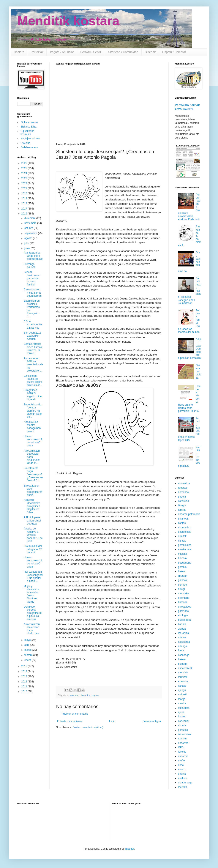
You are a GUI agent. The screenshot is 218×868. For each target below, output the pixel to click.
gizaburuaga (185, 782)
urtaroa (182, 637)
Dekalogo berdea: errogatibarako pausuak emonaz (33, 613)
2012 (24, 681)
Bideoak (150, 52)
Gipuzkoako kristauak (27, 132)
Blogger (129, 848)
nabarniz (183, 756)
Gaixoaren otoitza (198, 371)
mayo (28, 639)
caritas (182, 523)
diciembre (30, 218)
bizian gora (184, 619)
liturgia (182, 505)
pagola (95, 695)
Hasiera (19, 52)
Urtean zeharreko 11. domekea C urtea (33, 562)
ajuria (181, 712)
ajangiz (182, 690)
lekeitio (182, 751)
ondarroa (183, 743)
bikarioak (183, 518)
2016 (24, 213)
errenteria (183, 597)
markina (182, 738)
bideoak (182, 558)
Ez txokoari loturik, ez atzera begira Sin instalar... (33, 380)
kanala (182, 685)
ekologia (183, 615)
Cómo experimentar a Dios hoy (33, 324)
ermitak (182, 536)
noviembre (30, 223)
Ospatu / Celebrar (174, 52)
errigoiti (182, 694)
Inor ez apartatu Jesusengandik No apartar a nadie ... (33, 576)
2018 (24, 203)
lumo (181, 765)
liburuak (182, 575)
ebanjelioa (85, 695)
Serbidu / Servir (90, 52)
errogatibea (184, 606)
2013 (24, 676)
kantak (182, 540)
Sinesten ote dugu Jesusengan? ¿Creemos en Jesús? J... (33, 474)
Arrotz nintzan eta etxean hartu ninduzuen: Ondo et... (32, 457)
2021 (24, 188)
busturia (182, 663)
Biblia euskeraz (29, 122)
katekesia (183, 501)
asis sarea (184, 641)
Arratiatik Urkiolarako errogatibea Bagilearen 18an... (32, 506)
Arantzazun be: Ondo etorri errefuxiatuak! (33, 255)
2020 (24, 193)
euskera (182, 778)
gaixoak (182, 580)
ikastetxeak (184, 734)
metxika (182, 787)
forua (181, 650)
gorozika (183, 729)
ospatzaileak (185, 668)
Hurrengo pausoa (29, 266)
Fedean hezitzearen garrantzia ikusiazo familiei (32, 278)
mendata (183, 672)
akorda (182, 725)
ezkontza (183, 681)
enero (28, 660)
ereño (181, 760)
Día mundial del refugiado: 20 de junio (33, 549)
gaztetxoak (184, 531)
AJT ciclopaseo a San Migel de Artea (32, 520)
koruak (182, 624)
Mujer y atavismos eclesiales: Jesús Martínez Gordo (31, 594)
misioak (182, 553)
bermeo (182, 584)
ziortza (182, 628)
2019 (24, 198)
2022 (24, 183)
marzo (28, 649)
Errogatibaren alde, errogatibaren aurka (33, 490)
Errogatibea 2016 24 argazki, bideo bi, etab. (33, 395)
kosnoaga (183, 655)
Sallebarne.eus (29, 147)
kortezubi (183, 721)
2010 (24, 691)
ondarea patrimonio (189, 514)
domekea (73, 695)
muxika (182, 703)
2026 (24, 163)
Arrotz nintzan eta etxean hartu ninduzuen (32, 629)
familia (182, 509)
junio (27, 248)
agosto (28, 238)
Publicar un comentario (75, 713)
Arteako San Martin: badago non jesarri (32, 427)
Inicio (112, 721)
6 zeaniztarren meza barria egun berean (32, 292)
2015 (24, 666)
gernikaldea (184, 545)
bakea (181, 571)
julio (27, 243)
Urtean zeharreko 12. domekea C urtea (33, 441)
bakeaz (182, 659)
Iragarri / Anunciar (62, 52)
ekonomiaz (184, 527)
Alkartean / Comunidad (122, 52)
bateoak (182, 602)
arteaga (182, 646)
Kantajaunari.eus (30, 138)
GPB (180, 747)
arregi (181, 589)
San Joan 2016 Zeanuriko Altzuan (32, 335)
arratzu (182, 769)
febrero (28, 655)
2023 (24, 178)
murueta (183, 677)
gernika (182, 567)
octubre (29, 228)
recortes (182, 487)
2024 (24, 173)
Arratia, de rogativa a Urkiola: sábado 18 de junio (33, 535)
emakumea (184, 549)
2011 (24, 686)
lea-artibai (184, 633)
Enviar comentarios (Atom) (88, 727)
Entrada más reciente (69, 721)
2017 (24, 208)
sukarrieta (184, 707)
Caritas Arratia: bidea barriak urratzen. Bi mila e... (33, 348)
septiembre (31, 233)
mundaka (183, 593)
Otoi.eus (25, 143)
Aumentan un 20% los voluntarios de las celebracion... (33, 364)
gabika (182, 773)
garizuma (183, 611)
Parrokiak (37, 52)
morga (181, 699)
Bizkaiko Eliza (28, 126)
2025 (24, 168)
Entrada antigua (151, 721)
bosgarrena (184, 562)
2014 (24, 671)
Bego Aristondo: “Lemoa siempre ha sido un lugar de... (33, 411)
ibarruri (182, 716)
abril (27, 644)
